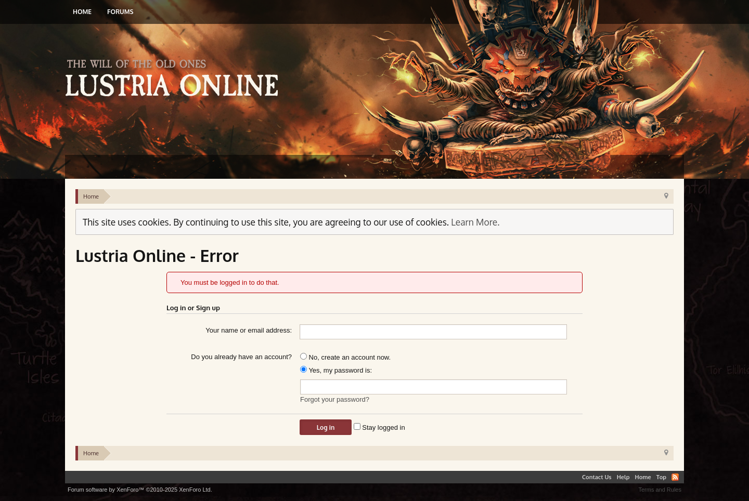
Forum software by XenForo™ (140, 489)
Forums (120, 12)
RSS (675, 477)
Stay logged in (379, 427)
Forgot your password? (334, 399)
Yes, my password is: (336, 370)
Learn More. (475, 222)
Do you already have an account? (241, 357)
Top (661, 477)
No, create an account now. (345, 357)
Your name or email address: (248, 330)
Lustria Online (175, 79)
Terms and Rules (659, 489)
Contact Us (597, 477)
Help (623, 477)
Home (82, 12)
